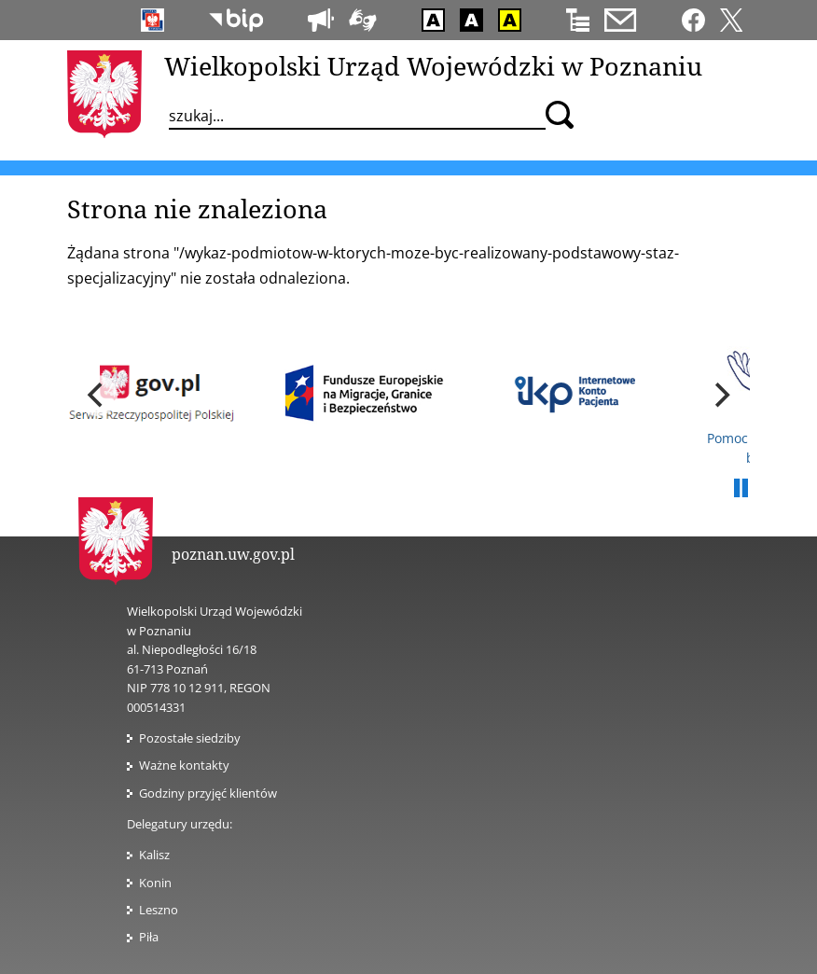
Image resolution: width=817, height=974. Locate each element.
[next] (720, 395)
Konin (155, 882)
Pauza (740, 488)
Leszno (158, 909)
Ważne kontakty (184, 765)
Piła (149, 936)
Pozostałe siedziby (190, 738)
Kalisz (154, 854)
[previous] (97, 395)
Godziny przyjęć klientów (208, 793)
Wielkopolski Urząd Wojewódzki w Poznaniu (433, 66)
